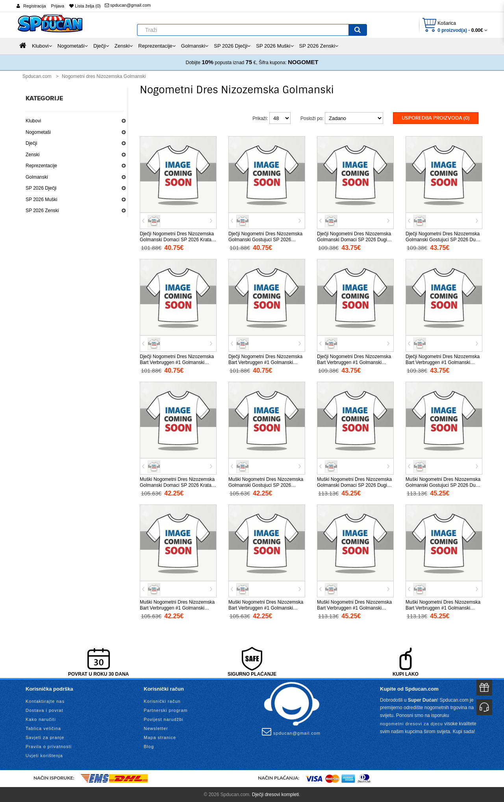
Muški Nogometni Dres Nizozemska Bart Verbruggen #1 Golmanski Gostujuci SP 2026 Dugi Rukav (443, 607)
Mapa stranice (160, 737)
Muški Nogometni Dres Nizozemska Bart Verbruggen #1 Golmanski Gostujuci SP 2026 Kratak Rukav (265, 607)
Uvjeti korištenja (44, 755)
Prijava (58, 6)
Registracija (34, 6)
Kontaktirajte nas (45, 701)
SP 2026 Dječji (41, 188)
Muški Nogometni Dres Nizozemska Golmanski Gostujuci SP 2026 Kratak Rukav (265, 484)
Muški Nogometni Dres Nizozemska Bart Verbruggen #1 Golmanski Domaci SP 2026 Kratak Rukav (177, 607)
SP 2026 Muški (41, 199)
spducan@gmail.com (128, 5)
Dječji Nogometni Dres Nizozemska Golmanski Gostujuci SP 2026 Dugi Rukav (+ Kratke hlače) (443, 239)
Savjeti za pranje (45, 737)
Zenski (32, 154)
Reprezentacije (41, 165)
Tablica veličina (43, 728)
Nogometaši (38, 132)
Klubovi (33, 121)
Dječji (31, 143)
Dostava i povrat (44, 710)
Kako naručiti (41, 719)
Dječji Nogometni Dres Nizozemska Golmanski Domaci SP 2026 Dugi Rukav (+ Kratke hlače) (354, 239)
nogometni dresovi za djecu (411, 723)
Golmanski (37, 177)
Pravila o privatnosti (49, 746)
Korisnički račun (162, 701)
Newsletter (156, 728)
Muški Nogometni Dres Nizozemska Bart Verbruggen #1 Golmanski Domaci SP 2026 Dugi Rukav (354, 607)
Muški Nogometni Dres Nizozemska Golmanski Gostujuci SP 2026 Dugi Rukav (443, 484)
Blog (149, 746)
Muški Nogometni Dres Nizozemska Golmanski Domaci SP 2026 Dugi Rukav (354, 484)
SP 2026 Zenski (42, 210)
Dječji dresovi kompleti (275, 794)
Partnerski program (166, 710)
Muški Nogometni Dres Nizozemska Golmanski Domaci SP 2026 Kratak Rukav (177, 484)
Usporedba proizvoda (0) (436, 118)
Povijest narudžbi (163, 719)
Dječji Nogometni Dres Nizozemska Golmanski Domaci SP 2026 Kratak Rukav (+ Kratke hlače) (177, 239)
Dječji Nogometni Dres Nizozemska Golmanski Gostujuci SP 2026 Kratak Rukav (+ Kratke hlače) (265, 239)
